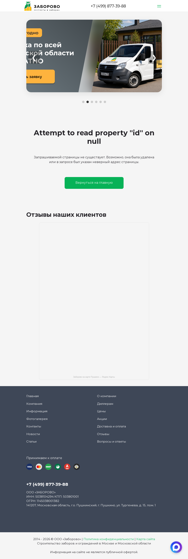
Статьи (31, 441)
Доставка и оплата (111, 426)
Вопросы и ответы (111, 441)
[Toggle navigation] (159, 6)
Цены (101, 411)
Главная (32, 396)
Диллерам (105, 404)
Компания (34, 404)
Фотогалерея (37, 419)
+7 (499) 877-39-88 (108, 6)
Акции (102, 419)
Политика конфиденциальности (108, 539)
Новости (33, 434)
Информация (36, 411)
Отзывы (103, 434)
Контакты (33, 426)
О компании (106, 396)
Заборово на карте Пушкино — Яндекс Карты (94, 377)
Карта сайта (145, 539)
